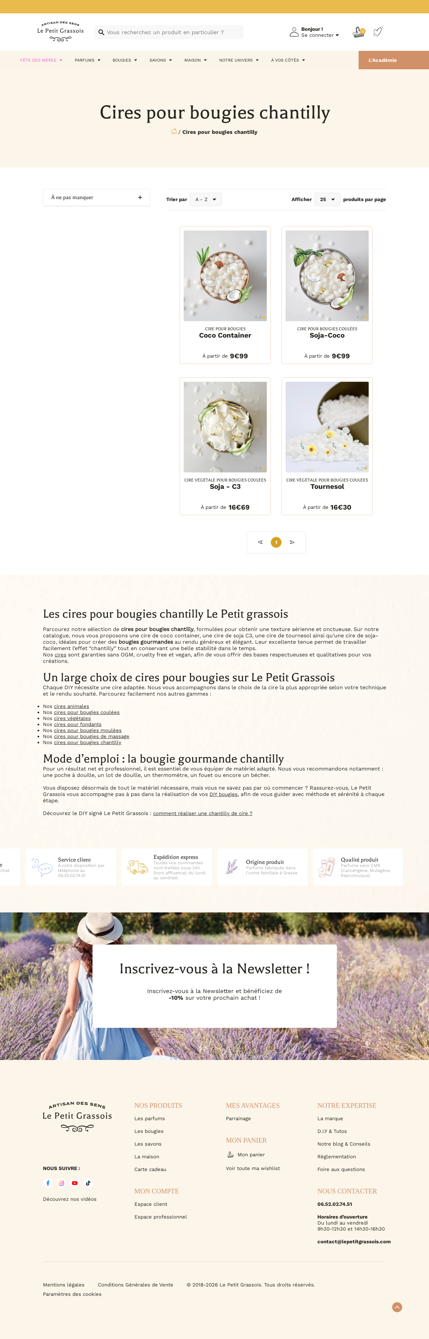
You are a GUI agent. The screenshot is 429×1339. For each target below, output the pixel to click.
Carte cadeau (150, 1169)
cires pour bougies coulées (87, 712)
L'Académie (383, 60)
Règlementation (336, 1157)
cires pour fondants (78, 724)
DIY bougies (223, 794)
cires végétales (72, 718)
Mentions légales (63, 1285)
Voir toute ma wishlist (253, 1168)
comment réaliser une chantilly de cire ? (202, 813)
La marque (330, 1118)
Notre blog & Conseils (343, 1144)
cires (60, 655)
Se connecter (317, 35)
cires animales (71, 706)
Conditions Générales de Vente (135, 1285)
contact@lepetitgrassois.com (351, 1242)
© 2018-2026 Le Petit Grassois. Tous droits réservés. (251, 1285)
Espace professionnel (160, 1217)
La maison (146, 1157)
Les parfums (149, 1118)
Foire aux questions (341, 1169)
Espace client (150, 1204)
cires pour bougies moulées (88, 730)
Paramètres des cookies (72, 1294)
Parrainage (238, 1118)
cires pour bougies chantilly (87, 742)
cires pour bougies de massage (91, 736)
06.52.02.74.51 (334, 1204)
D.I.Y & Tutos (332, 1131)
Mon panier (245, 1154)
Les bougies (149, 1131)
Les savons (148, 1144)
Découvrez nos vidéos (70, 1199)
